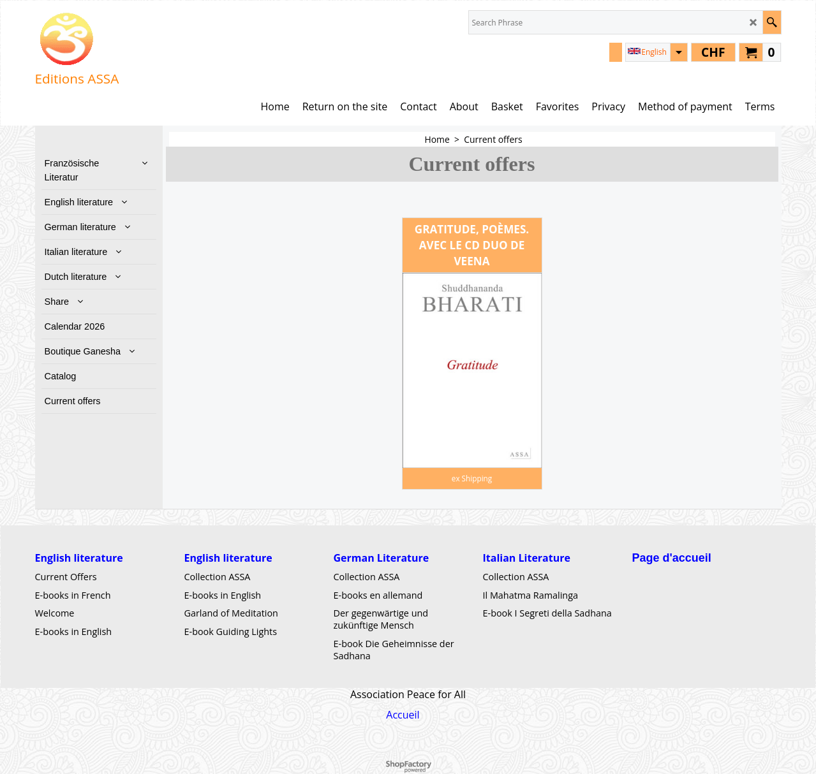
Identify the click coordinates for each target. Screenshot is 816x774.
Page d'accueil (671, 557)
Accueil (402, 715)
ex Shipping (472, 478)
